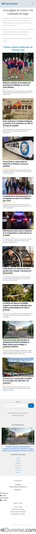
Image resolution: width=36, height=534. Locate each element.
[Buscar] (31, 405)
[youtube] (18, 500)
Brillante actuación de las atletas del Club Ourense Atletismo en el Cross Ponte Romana (17, 85)
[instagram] (18, 498)
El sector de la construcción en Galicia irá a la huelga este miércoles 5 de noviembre (17, 380)
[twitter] (18, 495)
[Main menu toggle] (32, 4)
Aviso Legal (18, 507)
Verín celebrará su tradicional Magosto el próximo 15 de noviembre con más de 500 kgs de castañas (18, 123)
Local (4, 443)
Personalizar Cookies (18, 514)
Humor (18, 472)
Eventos (18, 468)
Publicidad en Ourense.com (18, 487)
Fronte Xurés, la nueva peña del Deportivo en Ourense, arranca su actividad (15, 163)
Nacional (18, 463)
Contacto (18, 484)
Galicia (18, 461)
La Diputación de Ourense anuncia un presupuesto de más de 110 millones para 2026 (17, 198)
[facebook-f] (18, 493)
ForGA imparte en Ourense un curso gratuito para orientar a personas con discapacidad (17, 270)
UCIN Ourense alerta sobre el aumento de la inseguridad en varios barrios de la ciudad (17, 233)
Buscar (18, 402)
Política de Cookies (18, 509)
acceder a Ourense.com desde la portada (18, 29)
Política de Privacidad (18, 512)
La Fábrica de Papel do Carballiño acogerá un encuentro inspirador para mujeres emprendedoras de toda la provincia (17, 306)
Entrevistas (18, 465)
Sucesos (18, 470)
